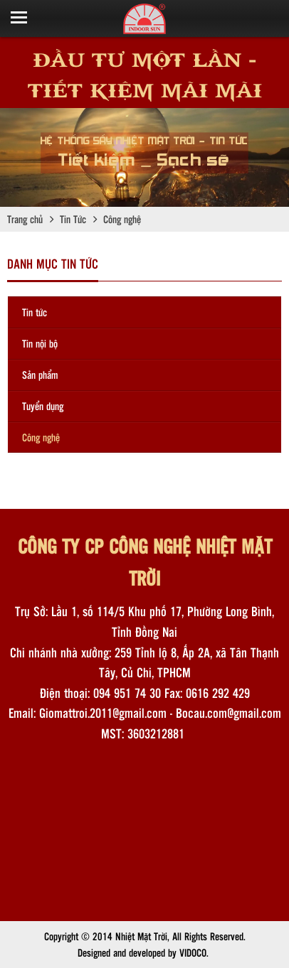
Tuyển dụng (42, 406)
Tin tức (34, 312)
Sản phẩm (40, 374)
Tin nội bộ (40, 343)
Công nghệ (41, 437)
